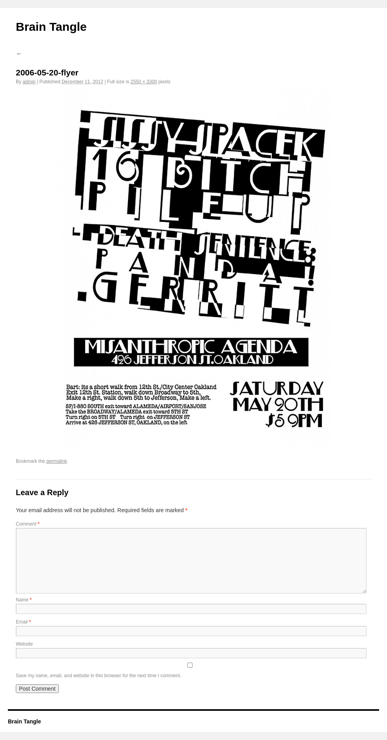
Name (24, 600)
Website (24, 644)
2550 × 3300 (143, 82)
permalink (56, 461)
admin (29, 82)
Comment (27, 524)
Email (23, 622)
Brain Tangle (51, 26)
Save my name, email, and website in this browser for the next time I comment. (98, 675)
